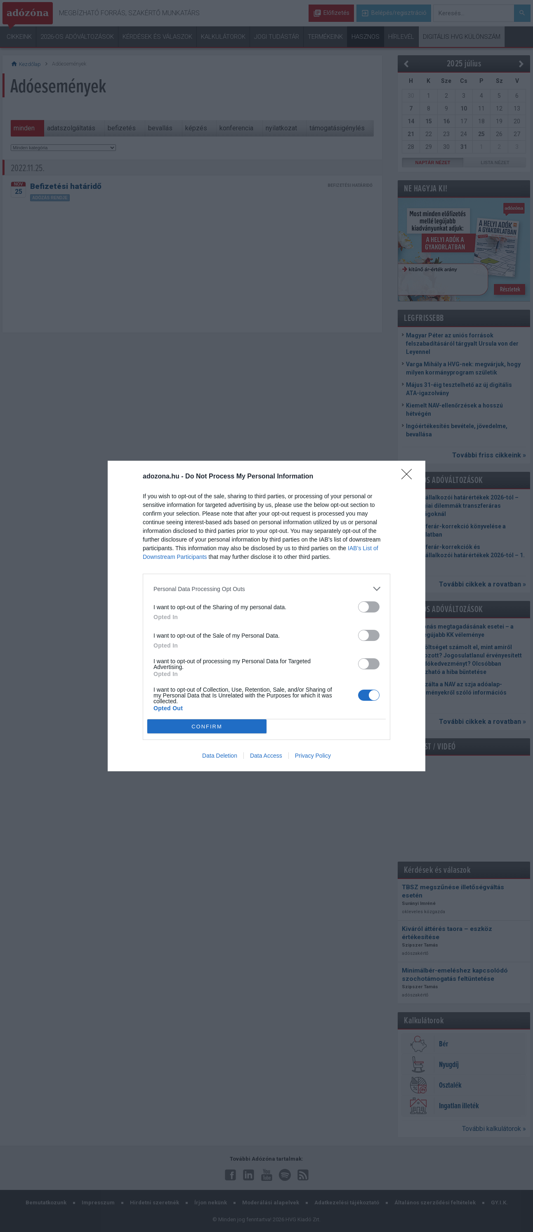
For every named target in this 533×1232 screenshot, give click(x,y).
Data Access (266, 755)
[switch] (369, 606)
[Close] (409, 477)
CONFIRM (206, 726)
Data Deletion (219, 755)
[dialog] (266, 616)
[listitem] (266, 588)
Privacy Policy (313, 755)
